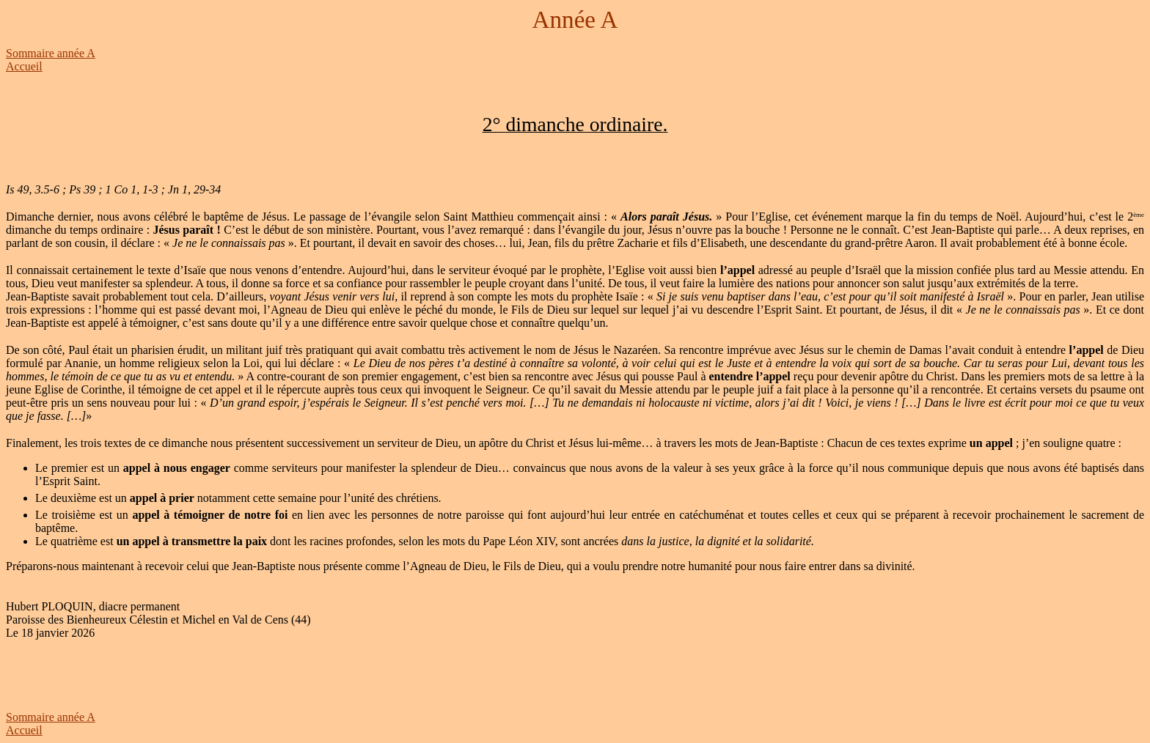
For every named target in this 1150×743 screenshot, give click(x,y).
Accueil (24, 66)
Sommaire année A (50, 53)
